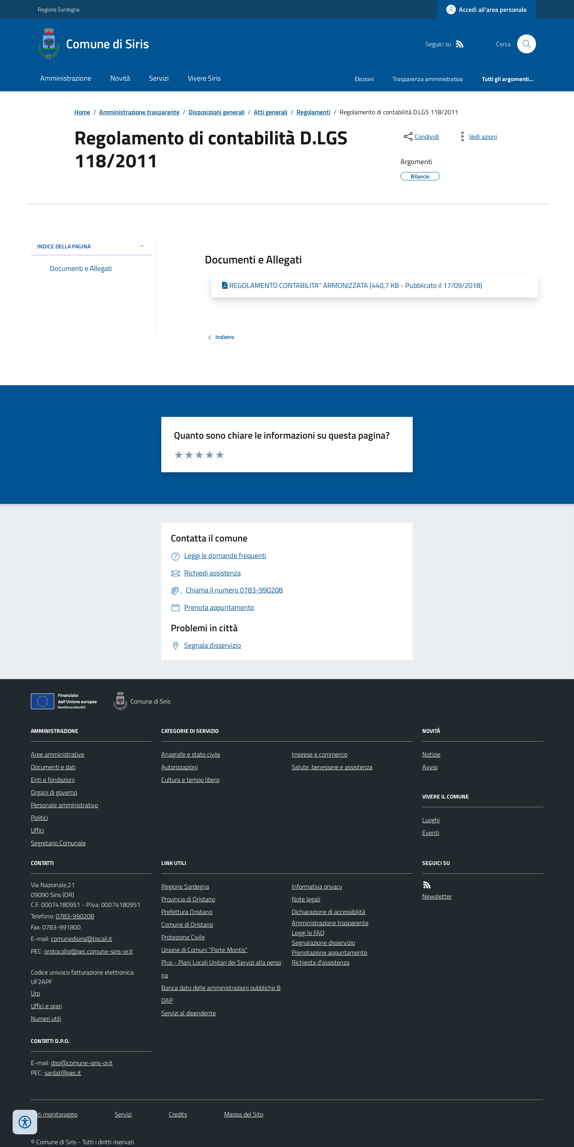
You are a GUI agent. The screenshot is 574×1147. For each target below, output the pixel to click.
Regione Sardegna (58, 9)
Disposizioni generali (217, 112)
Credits (178, 1114)
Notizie (431, 754)
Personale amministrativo (64, 805)
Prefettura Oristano (186, 911)
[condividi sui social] (420, 136)
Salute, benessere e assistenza (332, 767)
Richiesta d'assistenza (320, 962)
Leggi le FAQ (308, 932)
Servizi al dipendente (188, 1013)
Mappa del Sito (243, 1114)
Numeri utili (46, 1018)
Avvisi (430, 767)
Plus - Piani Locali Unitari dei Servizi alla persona (221, 969)
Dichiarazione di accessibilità (328, 911)
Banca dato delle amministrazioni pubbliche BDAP (221, 994)
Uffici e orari (46, 1006)
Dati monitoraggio (54, 1114)
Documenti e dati (53, 767)
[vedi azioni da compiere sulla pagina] (477, 136)
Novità (120, 78)
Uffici (37, 830)
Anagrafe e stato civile (190, 754)
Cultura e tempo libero (190, 779)
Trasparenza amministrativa (428, 78)
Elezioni (364, 78)
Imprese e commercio (319, 754)
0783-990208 (75, 916)
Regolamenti (313, 112)
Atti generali (270, 112)
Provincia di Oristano (188, 899)
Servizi (159, 78)
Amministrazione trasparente (139, 112)
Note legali (306, 899)
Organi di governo (54, 792)
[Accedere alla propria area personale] (486, 9)
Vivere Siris (204, 78)
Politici (39, 817)
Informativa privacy (317, 886)
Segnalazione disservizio (323, 942)
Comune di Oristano (187, 924)
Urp (35, 993)
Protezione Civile (183, 937)
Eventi (430, 832)
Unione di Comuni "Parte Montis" (204, 949)
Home (82, 112)
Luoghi (431, 820)
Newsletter (437, 896)
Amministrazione (65, 78)
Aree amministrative (57, 754)
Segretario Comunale (58, 843)
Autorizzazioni (179, 767)
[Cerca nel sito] (523, 43)
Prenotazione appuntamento (329, 952)
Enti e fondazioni (53, 779)
